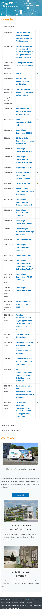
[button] (21, 12)
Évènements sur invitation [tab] (10, 430)
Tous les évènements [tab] (9, 26)
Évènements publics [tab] (9, 425)
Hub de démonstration (21, 525)
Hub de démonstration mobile (21, 469)
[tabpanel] (21, 226)
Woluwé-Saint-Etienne (21, 529)
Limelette (21, 575)
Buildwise (31, 600)
